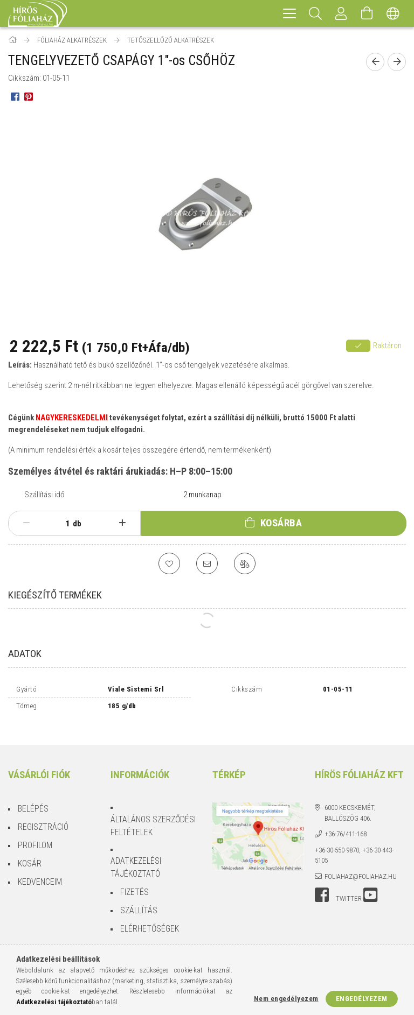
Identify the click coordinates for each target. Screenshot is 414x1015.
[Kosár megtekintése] (367, 13)
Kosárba (281, 523)
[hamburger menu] (289, 13)
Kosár (30, 854)
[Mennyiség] (62, 524)
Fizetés (134, 883)
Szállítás (138, 901)
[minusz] (26, 523)
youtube (370, 886)
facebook (322, 886)
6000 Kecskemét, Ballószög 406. (350, 803)
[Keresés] (315, 13)
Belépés (33, 799)
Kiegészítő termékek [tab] (55, 595)
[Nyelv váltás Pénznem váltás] (393, 13)
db (77, 523)
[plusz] (122, 523)
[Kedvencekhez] (169, 563)
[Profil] (341, 13)
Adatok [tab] (25, 653)
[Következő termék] (397, 62)
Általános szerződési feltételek (153, 816)
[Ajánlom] (207, 563)
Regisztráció (43, 818)
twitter (349, 889)
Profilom (35, 836)
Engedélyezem (362, 999)
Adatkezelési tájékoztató (136, 858)
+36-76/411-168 (346, 825)
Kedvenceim (40, 873)
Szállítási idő (44, 494)
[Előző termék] (375, 62)
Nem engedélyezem (286, 999)
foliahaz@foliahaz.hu (361, 867)
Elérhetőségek (149, 919)
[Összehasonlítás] (245, 563)
